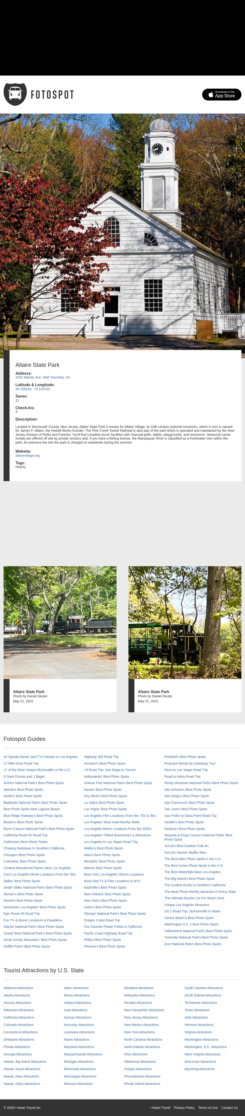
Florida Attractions (17, 1047)
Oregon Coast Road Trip (102, 920)
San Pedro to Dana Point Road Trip (190, 816)
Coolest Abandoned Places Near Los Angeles (37, 868)
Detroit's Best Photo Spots (23, 900)
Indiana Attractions (77, 1003)
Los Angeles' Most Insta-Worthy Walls (112, 822)
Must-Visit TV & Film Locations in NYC (112, 881)
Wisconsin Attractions (200, 1061)
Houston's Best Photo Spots (104, 763)
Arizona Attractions (17, 1003)
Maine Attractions (76, 1039)
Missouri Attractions (78, 1084)
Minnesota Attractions (80, 1069)
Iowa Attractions (76, 1010)
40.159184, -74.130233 (32, 389)
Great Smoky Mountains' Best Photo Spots (35, 940)
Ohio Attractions (136, 1054)
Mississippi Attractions (80, 1076)
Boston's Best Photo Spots (23, 822)
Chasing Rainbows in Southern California (34, 848)
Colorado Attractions (19, 1025)
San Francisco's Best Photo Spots (189, 803)
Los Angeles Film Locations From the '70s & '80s (120, 816)
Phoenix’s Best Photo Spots (104, 946)
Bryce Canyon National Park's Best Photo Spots (39, 829)
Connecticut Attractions (21, 1032)
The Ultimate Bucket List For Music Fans (194, 898)
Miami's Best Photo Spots (103, 868)
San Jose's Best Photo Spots (185, 809)
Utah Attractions (196, 1017)
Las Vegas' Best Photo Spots (105, 809)
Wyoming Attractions (200, 1069)
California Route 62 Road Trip (25, 835)
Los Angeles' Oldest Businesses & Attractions (117, 835)
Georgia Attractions (18, 1054)
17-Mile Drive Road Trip (21, 763)
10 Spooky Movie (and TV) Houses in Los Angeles (41, 757)
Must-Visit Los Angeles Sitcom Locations (114, 874)
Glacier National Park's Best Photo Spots (34, 927)
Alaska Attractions (17, 995)
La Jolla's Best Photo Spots (104, 803)
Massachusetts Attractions (83, 1054)
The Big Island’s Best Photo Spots (189, 879)
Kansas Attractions (78, 1017)
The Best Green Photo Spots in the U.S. (193, 865)
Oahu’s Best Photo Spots (102, 907)
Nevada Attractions (138, 1003)
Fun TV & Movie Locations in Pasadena (33, 920)
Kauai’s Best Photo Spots (103, 789)
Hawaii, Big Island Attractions (25, 1061)
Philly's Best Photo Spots (102, 940)
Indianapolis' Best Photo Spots (106, 776)
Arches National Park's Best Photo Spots (34, 783)
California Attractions (19, 1017)
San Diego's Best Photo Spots (186, 796)
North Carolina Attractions (143, 1039)
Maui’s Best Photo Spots (102, 855)
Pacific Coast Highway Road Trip (108, 933)
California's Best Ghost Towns (26, 842)
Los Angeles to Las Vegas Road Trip (111, 842)
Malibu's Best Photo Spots (103, 848)
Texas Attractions (197, 1010)
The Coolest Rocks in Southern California (194, 885)
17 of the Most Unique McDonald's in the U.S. (37, 770)
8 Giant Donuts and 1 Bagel (24, 776)
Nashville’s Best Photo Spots (105, 887)
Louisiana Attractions (79, 1032)
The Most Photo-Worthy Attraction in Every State (200, 892)
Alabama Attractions (18, 988)
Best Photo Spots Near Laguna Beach (32, 809)
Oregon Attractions (138, 1069)
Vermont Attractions (199, 1025)
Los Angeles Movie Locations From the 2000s (117, 829)
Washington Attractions (202, 1039)
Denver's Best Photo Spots (23, 894)
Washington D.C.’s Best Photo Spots (191, 924)
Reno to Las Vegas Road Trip (186, 770)
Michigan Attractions (79, 1061)
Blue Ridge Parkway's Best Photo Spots (33, 816)
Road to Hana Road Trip (182, 776)
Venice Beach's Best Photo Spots (189, 918)
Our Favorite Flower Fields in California (113, 927)
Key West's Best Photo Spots (105, 796)
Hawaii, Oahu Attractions (22, 1084)
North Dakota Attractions (142, 1047)
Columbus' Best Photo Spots (25, 861)
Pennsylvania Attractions (142, 1076)
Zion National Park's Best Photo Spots (192, 944)
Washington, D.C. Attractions (206, 1047)
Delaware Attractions (19, 1039)
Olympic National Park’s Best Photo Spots (115, 913)
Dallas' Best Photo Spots (22, 881)
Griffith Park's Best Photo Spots (27, 946)
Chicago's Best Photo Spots (24, 855)
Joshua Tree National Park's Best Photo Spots (118, 783)
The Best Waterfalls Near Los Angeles (192, 872)
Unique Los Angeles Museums (186, 905)
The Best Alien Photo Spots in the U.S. (192, 859)
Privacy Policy (184, 1108)
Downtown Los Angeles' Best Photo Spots (34, 907)
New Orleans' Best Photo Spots (107, 894)
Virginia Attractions (198, 1032)
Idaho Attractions (76, 988)
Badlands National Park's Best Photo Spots (35, 803)
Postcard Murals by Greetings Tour (190, 763)
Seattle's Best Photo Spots (184, 822)
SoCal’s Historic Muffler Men (185, 852)
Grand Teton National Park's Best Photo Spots (38, 933)
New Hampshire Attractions (144, 1010)
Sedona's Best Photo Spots (184, 829)
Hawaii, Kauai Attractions (22, 1069)
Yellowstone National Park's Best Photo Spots (198, 931)
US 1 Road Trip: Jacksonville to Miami (192, 911)
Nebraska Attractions (139, 995)
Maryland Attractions (79, 1047)
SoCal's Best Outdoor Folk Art (186, 846)
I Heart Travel (160, 1108)
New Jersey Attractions (141, 1017)
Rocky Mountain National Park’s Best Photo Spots (201, 783)
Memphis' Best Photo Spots (104, 861)
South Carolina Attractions (204, 988)
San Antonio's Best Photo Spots (187, 789)
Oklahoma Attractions (140, 1061)
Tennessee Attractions (201, 1003)
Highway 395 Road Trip (101, 757)
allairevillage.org (27, 455)
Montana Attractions (139, 988)
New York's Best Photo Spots (105, 900)
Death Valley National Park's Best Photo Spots (38, 887)
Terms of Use (208, 1108)
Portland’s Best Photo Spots (185, 757)
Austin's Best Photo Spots (23, 796)
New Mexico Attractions (141, 1025)
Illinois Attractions (77, 995)
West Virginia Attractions (202, 1054)
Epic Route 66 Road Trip (22, 913)
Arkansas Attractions (19, 1010)
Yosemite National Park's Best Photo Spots (196, 937)
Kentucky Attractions (79, 1025)
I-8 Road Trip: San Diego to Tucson (110, 770)
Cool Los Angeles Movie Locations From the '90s (40, 874)
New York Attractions (139, 1032)
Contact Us (229, 1108)
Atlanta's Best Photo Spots (23, 789)
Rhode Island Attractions (142, 1084)
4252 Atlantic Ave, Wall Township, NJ (42, 377)
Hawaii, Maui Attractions (21, 1076)
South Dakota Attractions (203, 995)
